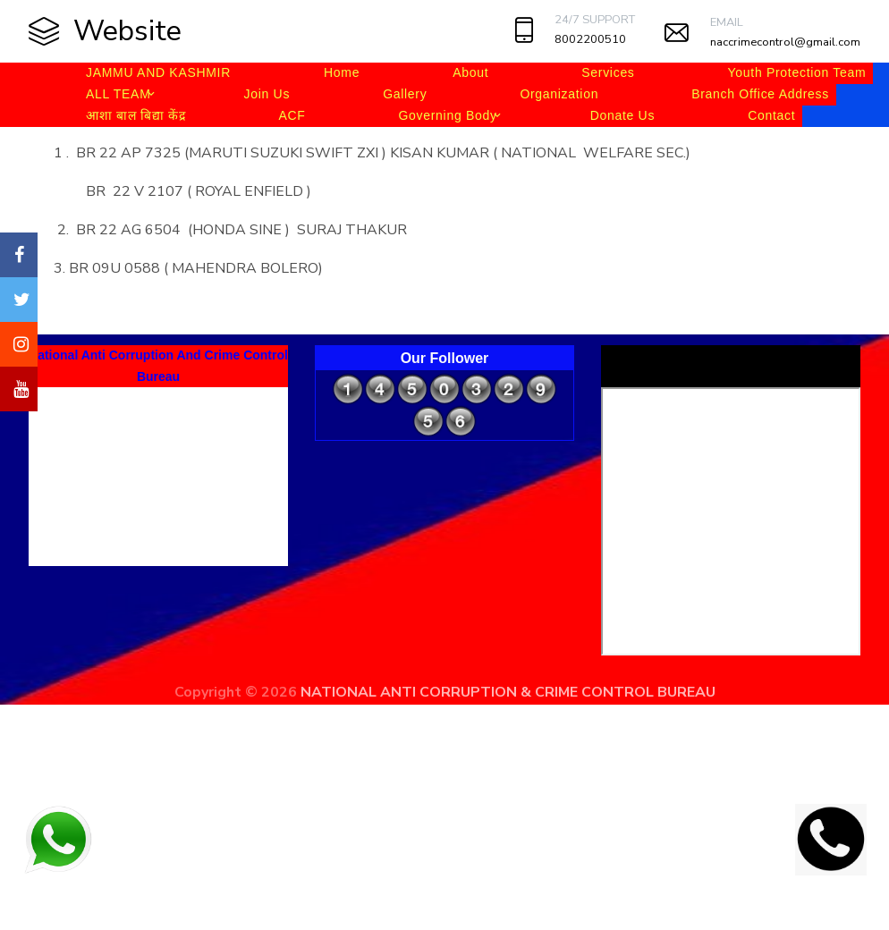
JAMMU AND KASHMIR (158, 72)
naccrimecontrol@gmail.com (785, 42)
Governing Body (447, 115)
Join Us (267, 94)
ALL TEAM (118, 94)
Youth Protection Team (797, 72)
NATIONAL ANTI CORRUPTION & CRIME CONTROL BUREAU (508, 692)
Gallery (405, 94)
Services (607, 72)
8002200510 (590, 39)
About (470, 72)
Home (342, 72)
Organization (559, 94)
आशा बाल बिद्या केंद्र (135, 115)
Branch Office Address (760, 94)
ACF (291, 115)
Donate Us (622, 115)
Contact (771, 115)
